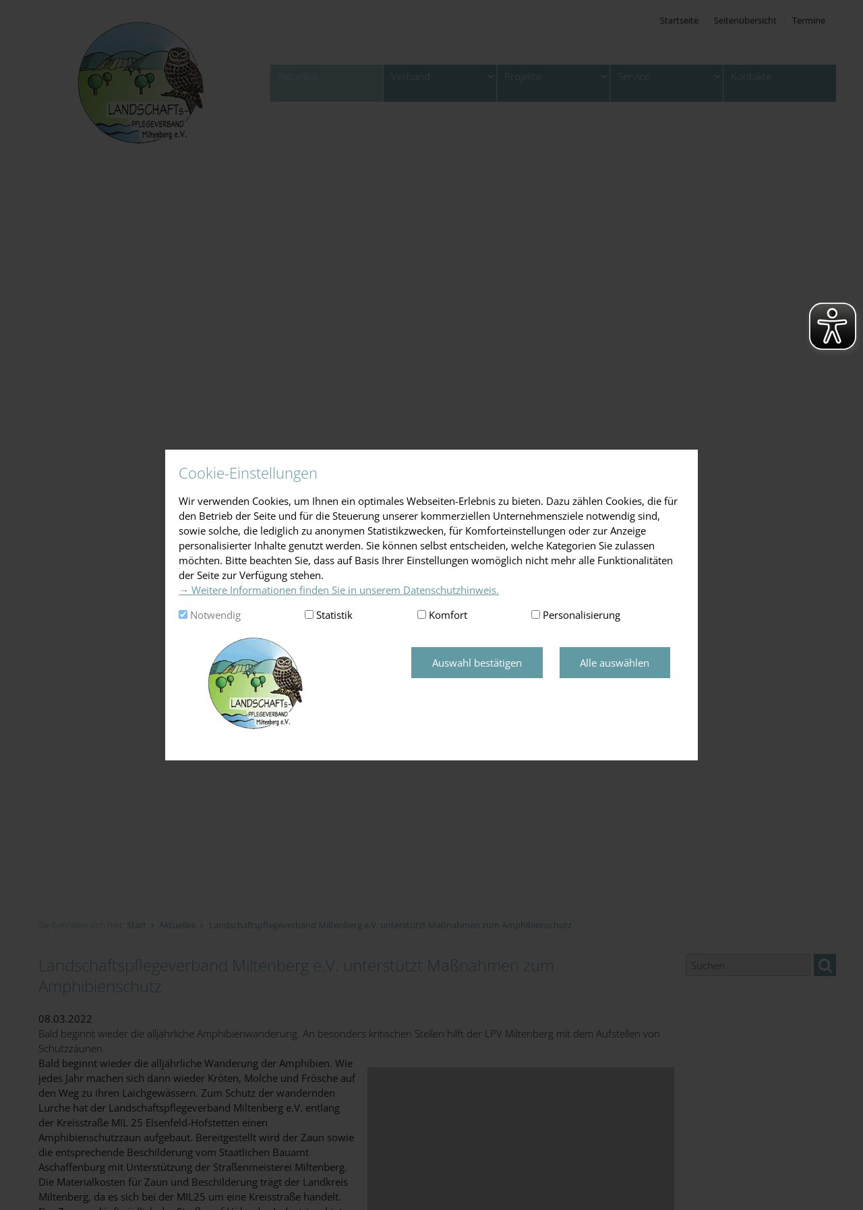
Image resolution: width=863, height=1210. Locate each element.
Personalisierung (581, 615)
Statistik (334, 615)
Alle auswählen (614, 662)
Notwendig (215, 615)
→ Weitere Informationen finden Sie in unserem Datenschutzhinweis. (339, 590)
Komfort (448, 615)
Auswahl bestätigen (477, 662)
